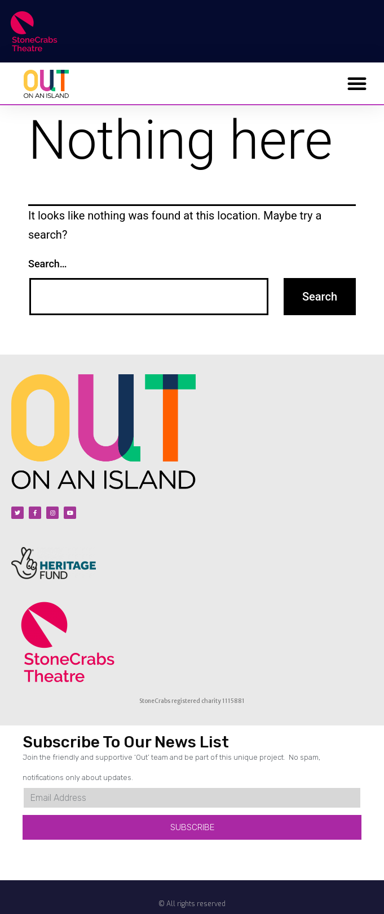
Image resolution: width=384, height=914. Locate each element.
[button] (357, 83)
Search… (47, 264)
